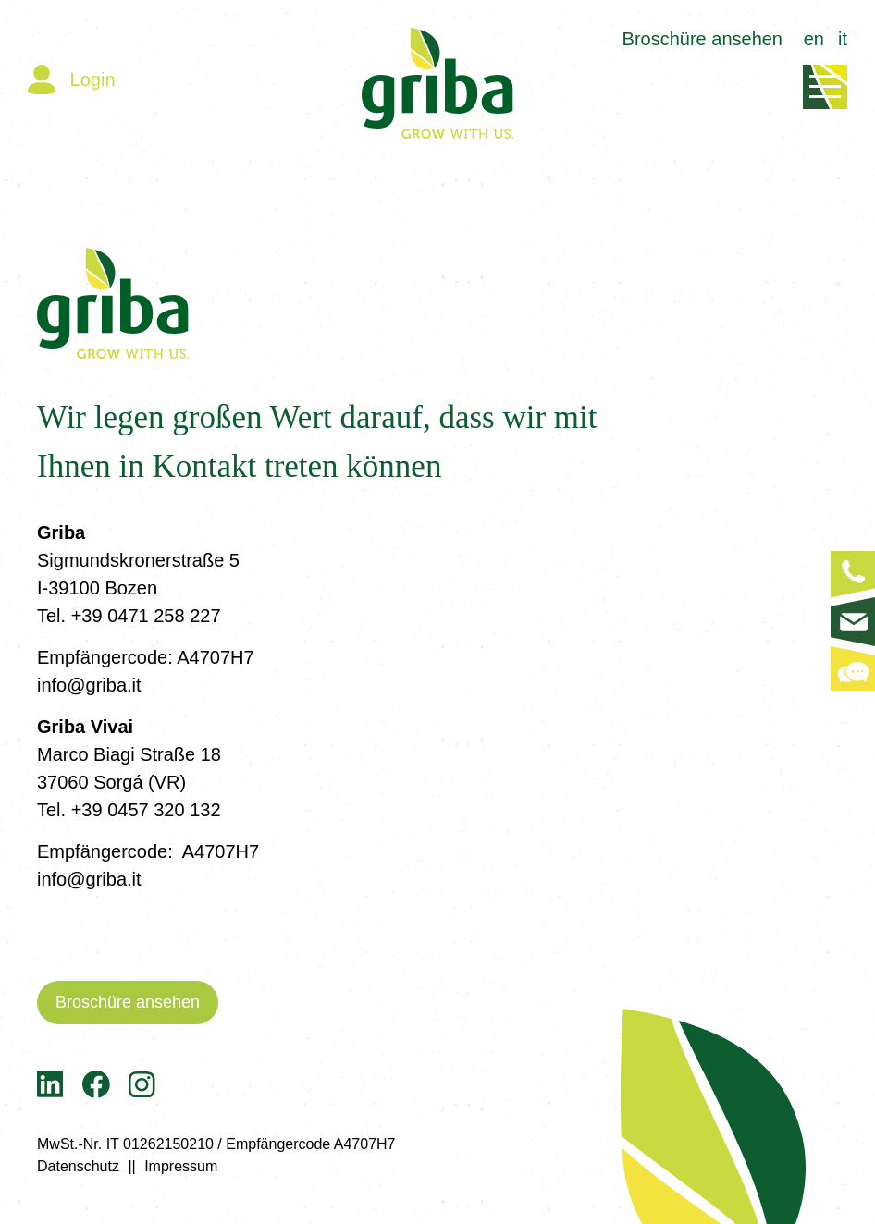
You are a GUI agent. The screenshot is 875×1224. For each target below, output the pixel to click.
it (842, 39)
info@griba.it (89, 685)
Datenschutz (78, 1166)
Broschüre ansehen (702, 39)
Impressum (180, 1166)
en (814, 39)
